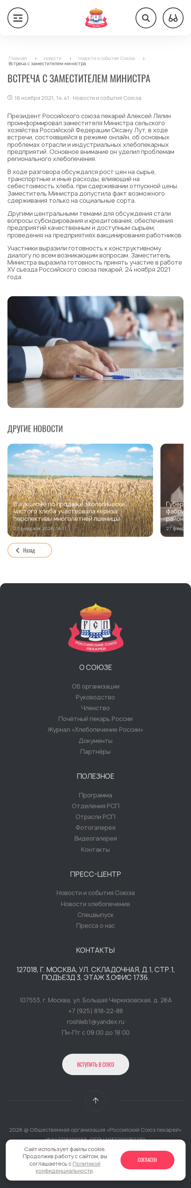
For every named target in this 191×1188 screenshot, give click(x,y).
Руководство (95, 699)
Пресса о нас (95, 927)
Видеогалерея (95, 840)
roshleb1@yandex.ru (95, 1024)
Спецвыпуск (95, 916)
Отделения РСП (96, 807)
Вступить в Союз (95, 1066)
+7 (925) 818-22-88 (95, 1012)
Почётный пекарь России (95, 721)
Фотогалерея (95, 829)
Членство (95, 709)
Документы (95, 742)
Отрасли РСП (95, 818)
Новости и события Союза (96, 895)
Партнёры (95, 753)
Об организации (96, 688)
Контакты (95, 851)
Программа (95, 797)
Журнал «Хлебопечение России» (95, 731)
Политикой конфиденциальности (68, 1167)
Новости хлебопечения (95, 905)
